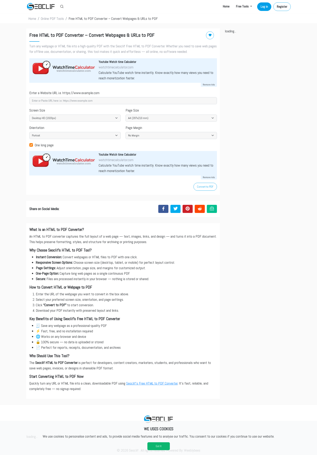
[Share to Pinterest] (188, 209)
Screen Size (37, 110)
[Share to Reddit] (200, 209)
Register (282, 6)
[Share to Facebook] (163, 209)
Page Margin (134, 127)
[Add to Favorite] (210, 35)
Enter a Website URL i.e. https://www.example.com (64, 92)
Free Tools (242, 6)
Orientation (36, 127)
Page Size (132, 110)
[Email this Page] (212, 209)
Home (226, 6)
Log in (264, 6)
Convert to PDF (205, 186)
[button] (62, 7)
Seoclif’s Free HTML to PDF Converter (152, 383)
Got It (159, 446)
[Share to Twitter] (175, 209)
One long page (44, 145)
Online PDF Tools (52, 18)
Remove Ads (209, 84)
